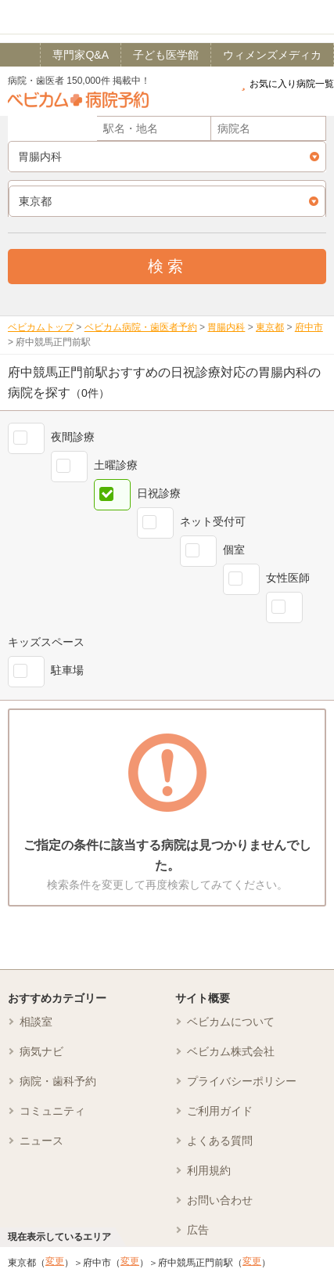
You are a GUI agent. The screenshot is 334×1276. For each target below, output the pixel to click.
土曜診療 (116, 465)
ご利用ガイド (220, 1111)
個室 (234, 549)
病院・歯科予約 (58, 1081)
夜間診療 (73, 437)
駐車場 (67, 670)
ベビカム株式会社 (231, 1051)
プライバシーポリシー (241, 1081)
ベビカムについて (231, 1021)
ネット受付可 (213, 521)
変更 (54, 1261)
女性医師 (288, 577)
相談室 (36, 1021)
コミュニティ (52, 1111)
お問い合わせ (220, 1200)
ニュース (41, 1140)
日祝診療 (159, 493)
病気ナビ (41, 1051)
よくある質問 (220, 1140)
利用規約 (209, 1170)
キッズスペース (46, 642)
